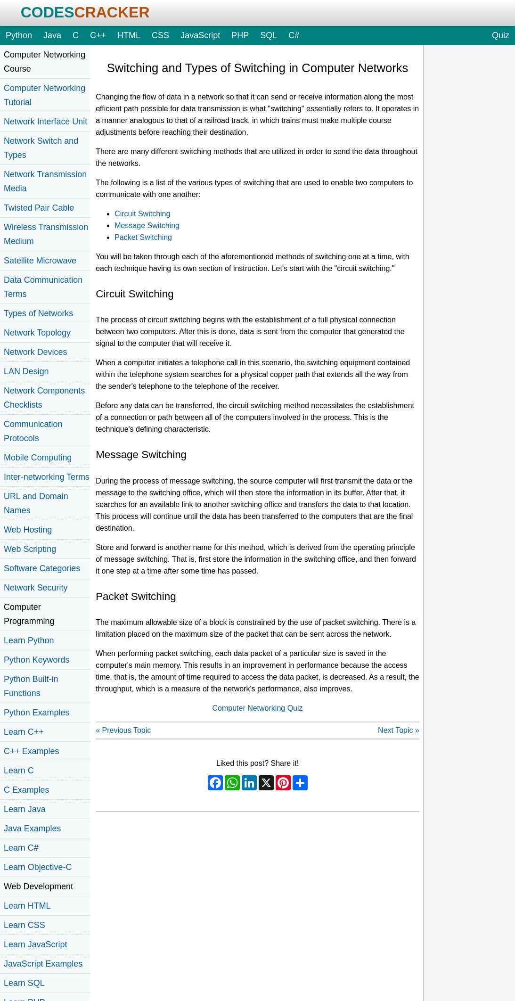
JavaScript (200, 35)
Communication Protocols (33, 431)
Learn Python (29, 640)
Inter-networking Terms (47, 477)
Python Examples (36, 712)
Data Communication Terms (43, 287)
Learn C (19, 770)
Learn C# (21, 848)
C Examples (26, 790)
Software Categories (42, 568)
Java (52, 35)
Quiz (500, 35)
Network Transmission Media (45, 181)
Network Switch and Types (41, 148)
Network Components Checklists (44, 398)
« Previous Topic (123, 730)
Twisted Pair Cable (39, 208)
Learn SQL (24, 983)
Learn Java (25, 809)
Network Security (35, 587)
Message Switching (147, 226)
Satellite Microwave (40, 260)
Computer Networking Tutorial (44, 95)
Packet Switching (143, 237)
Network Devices (35, 352)
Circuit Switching (142, 214)
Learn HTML (27, 906)
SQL (268, 35)
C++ (98, 35)
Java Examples (32, 828)
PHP (240, 35)
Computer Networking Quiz (257, 708)
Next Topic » (398, 730)
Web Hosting (28, 529)
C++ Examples (31, 751)
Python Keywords (36, 660)
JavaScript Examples (43, 963)
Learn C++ (24, 732)
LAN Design (26, 371)
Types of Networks (38, 313)
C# (293, 35)
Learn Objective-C (38, 867)
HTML (128, 35)
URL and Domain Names (36, 503)
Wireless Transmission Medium (46, 234)
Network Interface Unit (45, 121)
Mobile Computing (38, 457)
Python (19, 35)
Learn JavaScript (35, 944)
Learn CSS (24, 925)
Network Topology (37, 332)
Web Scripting (30, 549)
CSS (160, 35)
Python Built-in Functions (31, 686)
